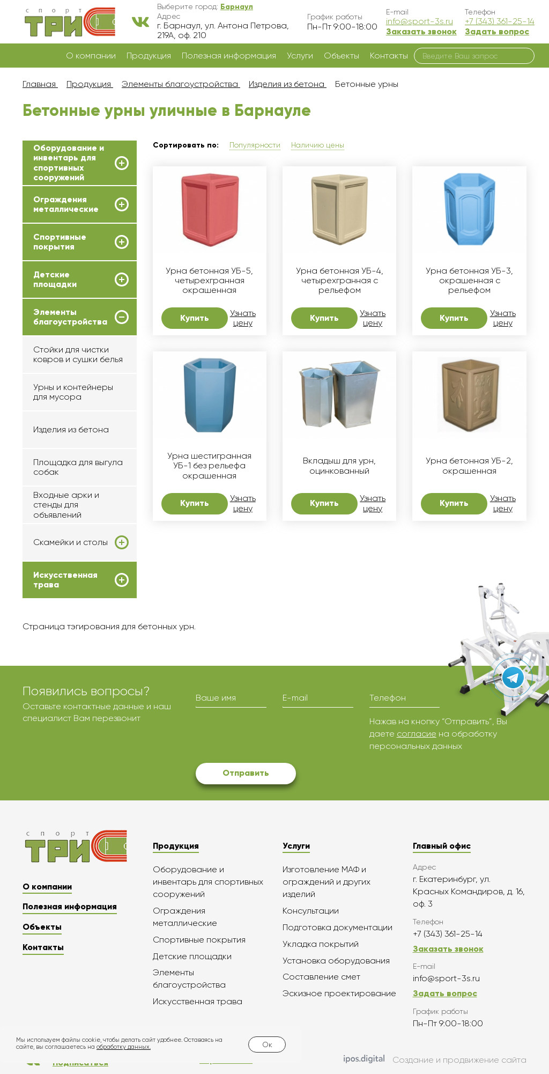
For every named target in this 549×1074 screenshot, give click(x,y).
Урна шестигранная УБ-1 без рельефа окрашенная (209, 466)
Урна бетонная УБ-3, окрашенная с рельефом (469, 281)
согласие (416, 734)
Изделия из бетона (71, 429)
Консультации (311, 911)
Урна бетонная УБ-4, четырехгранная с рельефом (339, 281)
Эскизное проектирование (339, 993)
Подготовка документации (337, 927)
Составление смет (321, 977)
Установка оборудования (336, 960)
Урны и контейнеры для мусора (73, 392)
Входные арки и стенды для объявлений (66, 505)
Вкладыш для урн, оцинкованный (339, 465)
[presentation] (277, 736)
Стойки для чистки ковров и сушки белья (78, 354)
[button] (236, 6)
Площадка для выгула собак (78, 467)
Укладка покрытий (321, 944)
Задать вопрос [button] (497, 31)
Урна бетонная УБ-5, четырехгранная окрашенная (209, 281)
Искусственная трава (65, 580)
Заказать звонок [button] (421, 31)
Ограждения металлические (66, 204)
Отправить (245, 773)
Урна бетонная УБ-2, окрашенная (469, 465)
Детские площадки (55, 279)
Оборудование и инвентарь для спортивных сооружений (68, 162)
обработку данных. (124, 1046)
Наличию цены (317, 145)
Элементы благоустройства (70, 317)
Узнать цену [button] (243, 318)
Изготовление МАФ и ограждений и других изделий (326, 881)
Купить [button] (194, 318)
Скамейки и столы (70, 542)
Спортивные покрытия (59, 242)
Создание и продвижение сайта (435, 1060)
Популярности (254, 145)
